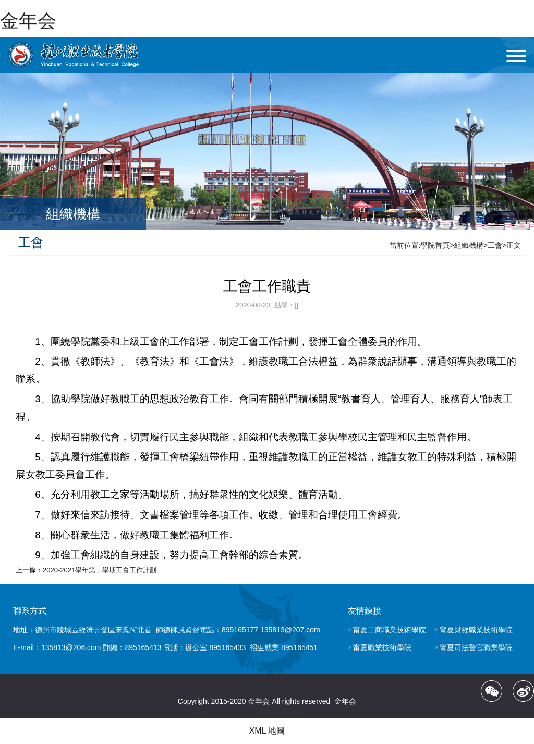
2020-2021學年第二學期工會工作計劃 (99, 570)
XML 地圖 (267, 730)
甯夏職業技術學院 (382, 647)
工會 (495, 245)
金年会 (28, 20)
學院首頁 (435, 245)
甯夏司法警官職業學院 (476, 647)
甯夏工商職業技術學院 (389, 630)
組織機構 (468, 245)
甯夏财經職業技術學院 (476, 630)
